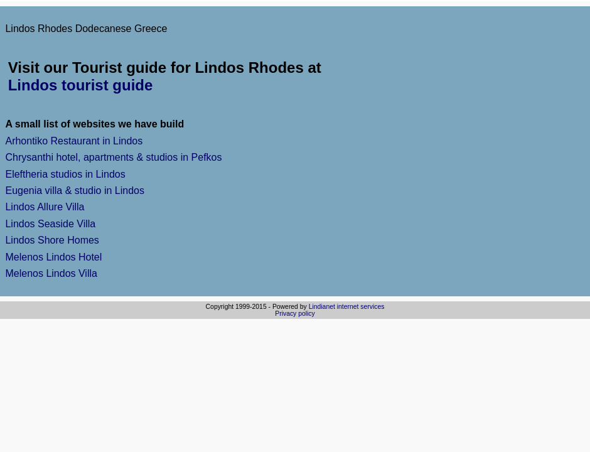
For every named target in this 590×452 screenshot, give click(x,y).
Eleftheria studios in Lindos (65, 174)
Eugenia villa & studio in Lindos (74, 190)
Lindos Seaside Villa (50, 223)
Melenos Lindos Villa (51, 273)
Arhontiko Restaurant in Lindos (73, 141)
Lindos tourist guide (80, 85)
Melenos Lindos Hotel (53, 257)
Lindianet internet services (347, 306)
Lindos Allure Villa (44, 207)
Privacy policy (295, 313)
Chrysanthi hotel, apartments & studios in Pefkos (113, 157)
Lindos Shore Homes (52, 240)
